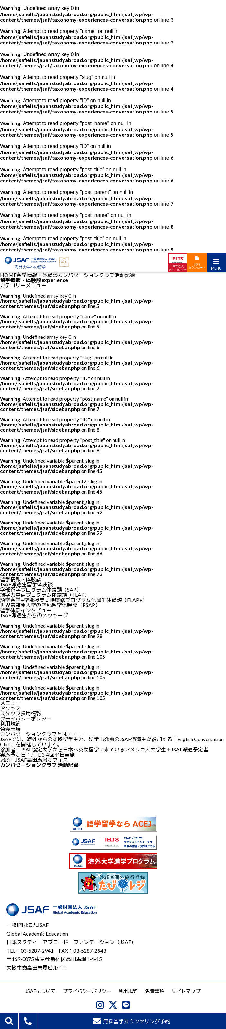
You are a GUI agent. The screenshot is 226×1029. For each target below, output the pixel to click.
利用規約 (10, 723)
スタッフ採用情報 (20, 713)
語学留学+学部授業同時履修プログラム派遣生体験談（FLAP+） (74, 600)
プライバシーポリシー (26, 718)
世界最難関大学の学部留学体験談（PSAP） (50, 605)
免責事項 (10, 729)
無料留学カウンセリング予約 (132, 1021)
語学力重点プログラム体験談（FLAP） (45, 595)
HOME (8, 275)
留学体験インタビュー (26, 610)
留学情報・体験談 (37, 275)
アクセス (10, 708)
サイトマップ (186, 991)
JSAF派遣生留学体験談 (26, 584)
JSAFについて (40, 991)
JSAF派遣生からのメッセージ (34, 615)
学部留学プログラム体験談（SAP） (41, 589)
